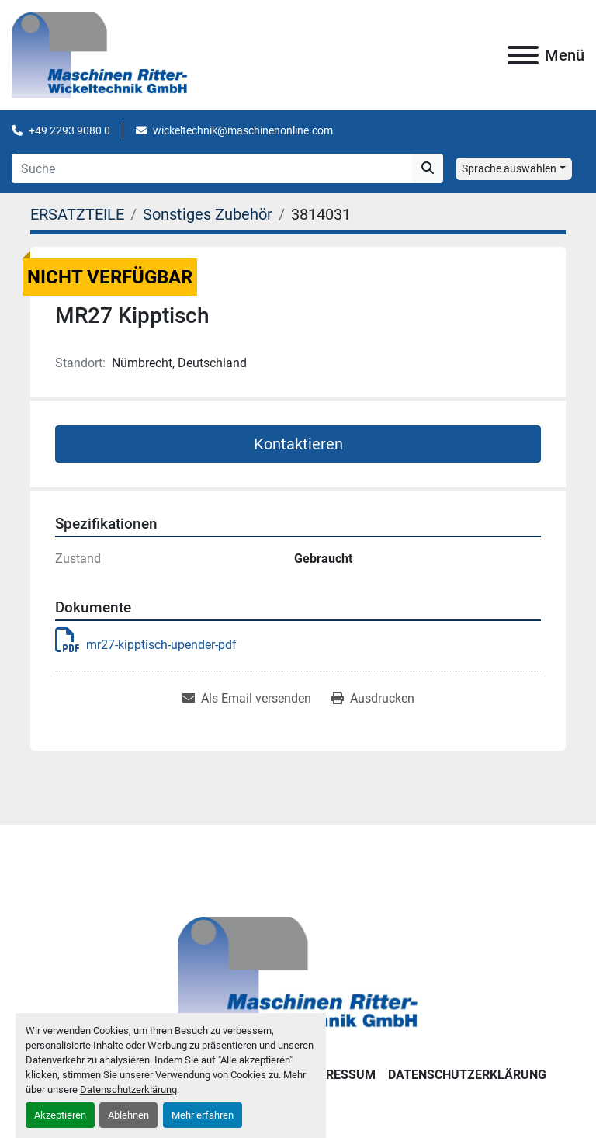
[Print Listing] (372, 698)
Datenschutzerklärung (128, 1089)
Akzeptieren (60, 1115)
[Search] (212, 168)
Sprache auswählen (509, 168)
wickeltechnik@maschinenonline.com (243, 130)
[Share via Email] (246, 698)
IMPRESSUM (339, 1074)
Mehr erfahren (203, 1115)
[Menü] (523, 55)
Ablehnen (128, 1115)
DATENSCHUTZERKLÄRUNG (467, 1074)
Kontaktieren (298, 444)
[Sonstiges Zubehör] (207, 214)
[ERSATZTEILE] (77, 214)
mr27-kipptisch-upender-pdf (146, 644)
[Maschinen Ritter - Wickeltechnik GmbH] (298, 974)
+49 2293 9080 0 (69, 130)
